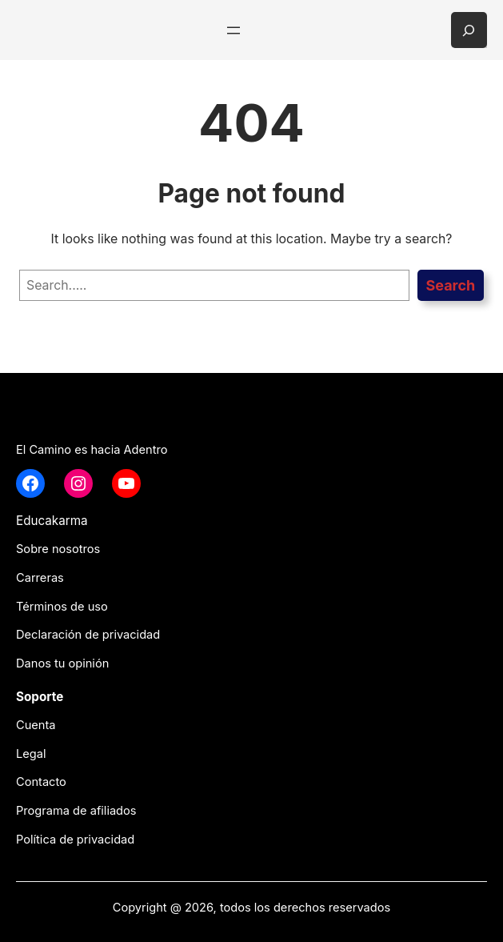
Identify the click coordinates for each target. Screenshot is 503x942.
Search (450, 285)
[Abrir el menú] (233, 30)
